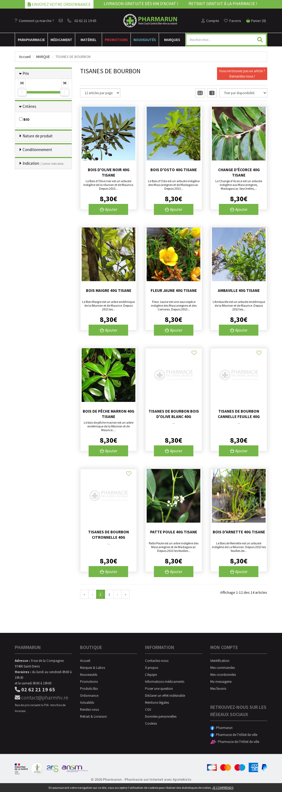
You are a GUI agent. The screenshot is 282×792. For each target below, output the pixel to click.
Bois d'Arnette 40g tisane (239, 531)
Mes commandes (222, 667)
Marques (172, 39)
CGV (148, 709)
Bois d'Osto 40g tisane (173, 169)
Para (31, 39)
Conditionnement (37, 149)
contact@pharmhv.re (41, 697)
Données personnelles (160, 716)
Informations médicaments (164, 681)
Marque (43, 56)
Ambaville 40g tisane (239, 290)
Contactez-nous (156, 660)
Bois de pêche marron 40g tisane (108, 414)
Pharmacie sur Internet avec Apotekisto (158, 779)
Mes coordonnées (223, 674)
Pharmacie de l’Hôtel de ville (233, 734)
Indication (43, 163)
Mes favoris (218, 688)
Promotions (116, 39)
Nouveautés (144, 39)
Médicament (61, 39)
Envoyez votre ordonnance (59, 4)
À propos (151, 667)
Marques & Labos (92, 667)
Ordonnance (89, 695)
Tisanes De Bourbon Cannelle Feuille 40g (239, 414)
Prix (26, 73)
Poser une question (159, 688)
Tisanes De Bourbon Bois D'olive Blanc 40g (174, 414)
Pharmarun (221, 727)
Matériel (88, 39)
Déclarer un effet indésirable (165, 695)
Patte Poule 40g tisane (173, 531)
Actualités (87, 702)
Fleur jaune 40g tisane (174, 290)
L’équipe (151, 674)
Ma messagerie (221, 681)
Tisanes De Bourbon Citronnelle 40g (108, 534)
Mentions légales (157, 702)
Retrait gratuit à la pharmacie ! (223, 3)
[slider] (22, 92)
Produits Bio (89, 688)
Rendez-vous (89, 709)
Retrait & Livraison (93, 716)
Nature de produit (38, 135)
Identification (219, 660)
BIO (24, 119)
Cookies (151, 723)
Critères (29, 106)
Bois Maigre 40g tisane (108, 290)
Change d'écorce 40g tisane (239, 172)
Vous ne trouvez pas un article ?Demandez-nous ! (242, 74)
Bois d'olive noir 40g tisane (108, 172)
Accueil (25, 56)
